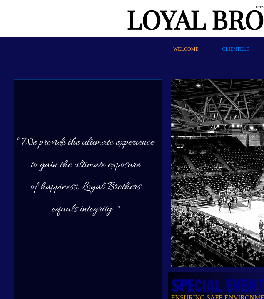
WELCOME (186, 49)
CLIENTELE (235, 49)
